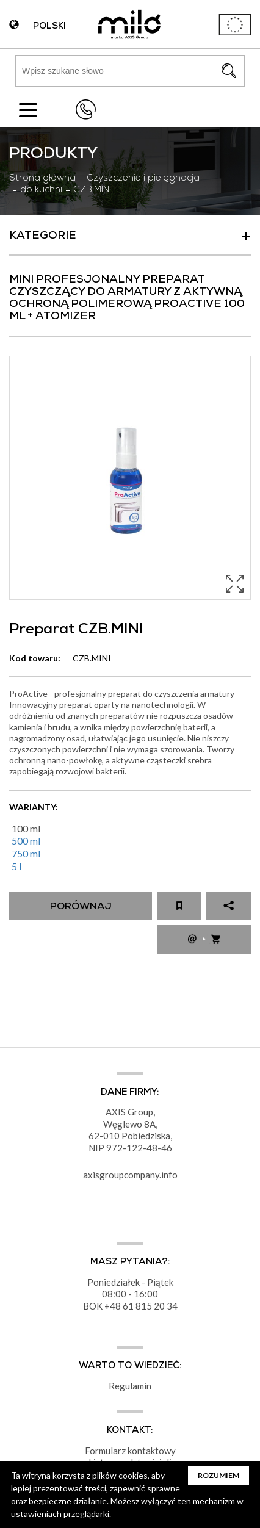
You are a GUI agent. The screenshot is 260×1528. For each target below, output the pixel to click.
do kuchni (41, 190)
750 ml (26, 853)
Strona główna (42, 179)
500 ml (26, 840)
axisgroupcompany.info (130, 1174)
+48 (113, 1305)
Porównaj (81, 907)
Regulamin (130, 1385)
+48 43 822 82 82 (85, 109)
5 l (16, 866)
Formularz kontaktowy (130, 1450)
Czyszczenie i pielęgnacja (143, 179)
